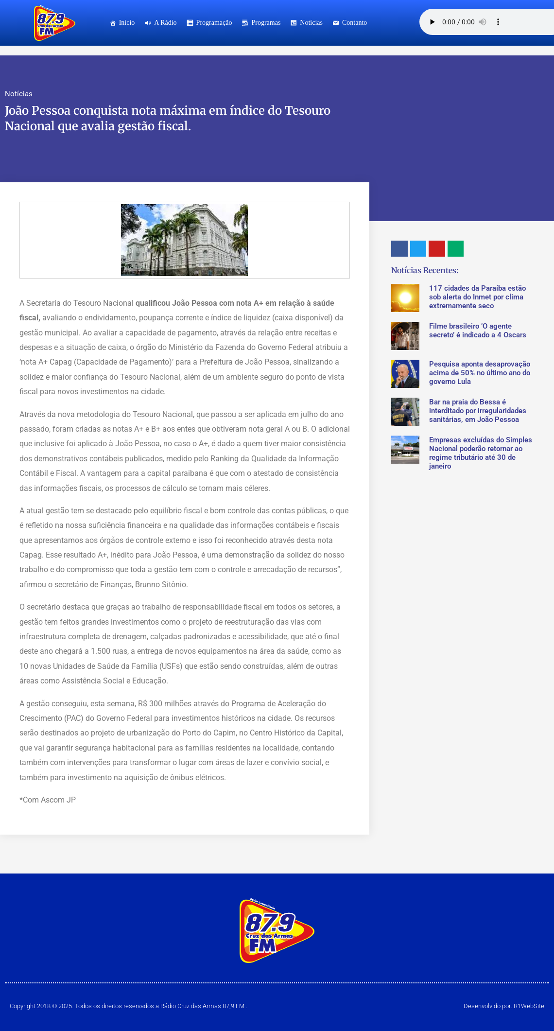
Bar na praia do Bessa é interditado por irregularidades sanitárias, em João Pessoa (477, 411)
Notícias (311, 22)
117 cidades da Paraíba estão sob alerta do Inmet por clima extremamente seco (477, 297)
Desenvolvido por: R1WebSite (504, 1006)
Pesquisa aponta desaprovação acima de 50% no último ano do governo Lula (479, 373)
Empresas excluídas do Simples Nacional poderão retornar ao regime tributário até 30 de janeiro (480, 453)
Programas (265, 22)
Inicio (127, 22)
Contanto (354, 22)
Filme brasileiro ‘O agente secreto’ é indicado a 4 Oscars (477, 330)
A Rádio (165, 22)
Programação (214, 22)
